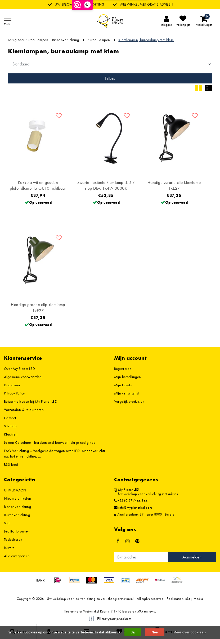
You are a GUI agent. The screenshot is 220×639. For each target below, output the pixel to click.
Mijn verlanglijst (126, 393)
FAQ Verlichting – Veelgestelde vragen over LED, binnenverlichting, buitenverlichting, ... (54, 453)
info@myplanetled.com (133, 507)
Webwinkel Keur (94, 611)
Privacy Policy (14, 393)
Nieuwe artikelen (17, 498)
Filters (110, 78)
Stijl (7, 523)
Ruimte (9, 547)
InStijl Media (194, 598)
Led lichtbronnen (17, 531)
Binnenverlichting (65, 39)
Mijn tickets (123, 385)
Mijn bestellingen (127, 376)
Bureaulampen (98, 39)
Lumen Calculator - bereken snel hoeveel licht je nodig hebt (50, 442)
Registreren (123, 368)
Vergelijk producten (129, 401)
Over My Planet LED (19, 368)
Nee (155, 632)
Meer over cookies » (189, 632)
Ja (133, 632)
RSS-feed (11, 464)
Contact (10, 417)
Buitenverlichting (17, 514)
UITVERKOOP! (15, 490)
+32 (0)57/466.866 (131, 501)
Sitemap (10, 426)
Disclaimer (12, 385)
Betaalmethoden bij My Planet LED (30, 401)
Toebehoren (13, 539)
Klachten (11, 434)
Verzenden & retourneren (24, 409)
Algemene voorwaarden (23, 376)
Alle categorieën (17, 555)
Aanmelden (191, 557)
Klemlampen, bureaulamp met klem (146, 39)
